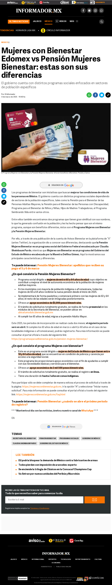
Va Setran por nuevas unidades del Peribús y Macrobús (49, 474)
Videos (61, 21)
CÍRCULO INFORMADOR (58, 31)
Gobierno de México (91, 438)
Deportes (52, 559)
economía (56, 563)
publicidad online (63, 567)
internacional (38, 559)
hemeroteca (46, 567)
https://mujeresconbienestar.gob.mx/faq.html (40, 394)
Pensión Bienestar (47, 438)
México (48, 21)
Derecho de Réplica (54, 583)
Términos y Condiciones (39, 508)
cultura (98, 559)
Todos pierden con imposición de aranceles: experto (48, 465)
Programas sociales (69, 438)
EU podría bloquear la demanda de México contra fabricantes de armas (58, 460)
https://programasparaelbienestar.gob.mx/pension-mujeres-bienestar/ (50, 339)
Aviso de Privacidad (40, 583)
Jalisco (37, 21)
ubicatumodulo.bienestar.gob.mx (35, 312)
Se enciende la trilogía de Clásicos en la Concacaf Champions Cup (55, 469)
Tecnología (66, 559)
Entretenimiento (82, 559)
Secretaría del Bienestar (24, 438)
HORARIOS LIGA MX (25, 31)
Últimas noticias (18, 22)
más (74, 21)
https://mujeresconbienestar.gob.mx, (42, 387)
